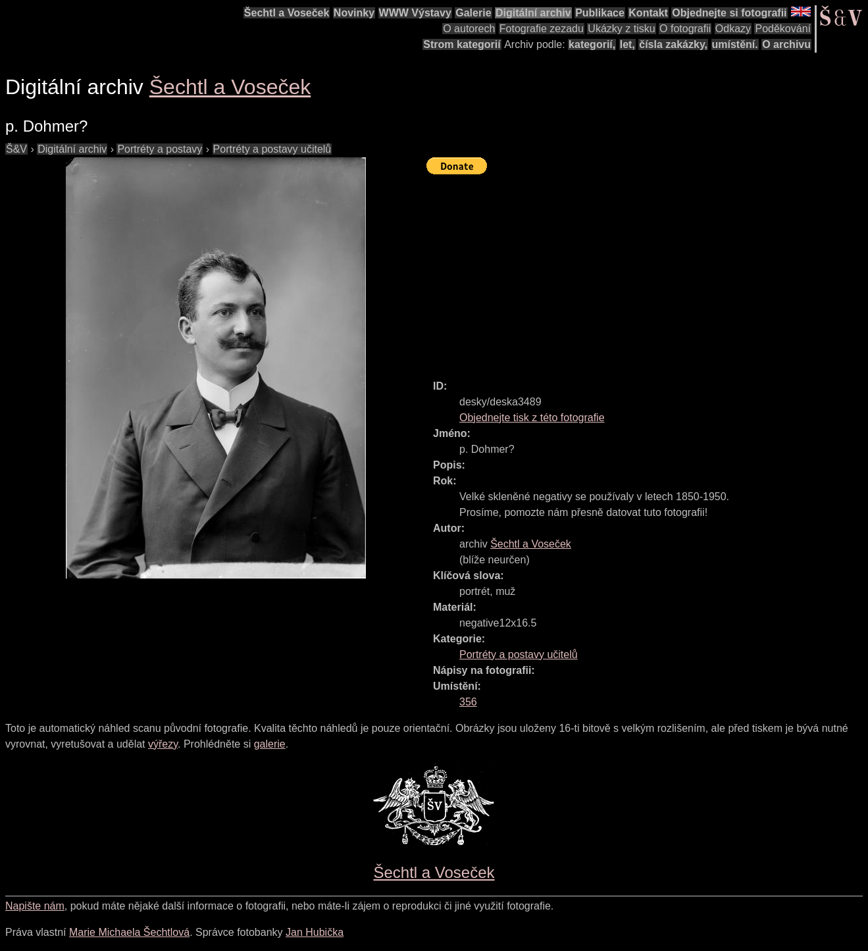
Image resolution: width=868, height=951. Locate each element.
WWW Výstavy (415, 12)
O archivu (786, 44)
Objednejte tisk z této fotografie (532, 417)
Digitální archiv (533, 12)
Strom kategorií (461, 44)
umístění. (735, 44)
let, (627, 44)
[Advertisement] (647, 271)
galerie (270, 744)
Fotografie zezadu (541, 28)
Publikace (600, 12)
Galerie (473, 12)
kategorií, (592, 44)
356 (468, 701)
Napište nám (34, 906)
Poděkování (783, 28)
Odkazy (733, 28)
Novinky (354, 12)
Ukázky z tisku (621, 28)
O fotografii (685, 28)
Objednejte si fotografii (729, 12)
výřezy (163, 744)
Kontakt (648, 12)
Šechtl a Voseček (287, 12)
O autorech (469, 28)
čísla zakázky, (673, 44)
